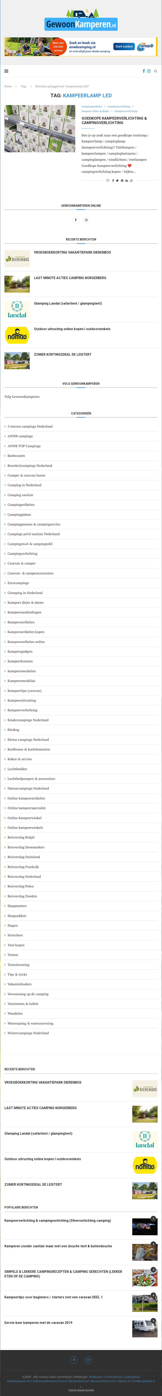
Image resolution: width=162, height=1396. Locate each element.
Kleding (13, 729)
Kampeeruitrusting (22, 700)
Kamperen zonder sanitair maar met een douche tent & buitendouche (59, 1246)
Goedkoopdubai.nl (143, 1381)
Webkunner (96, 1377)
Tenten (13, 954)
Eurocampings (18, 583)
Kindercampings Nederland (28, 720)
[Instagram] (149, 71)
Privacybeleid (113, 1377)
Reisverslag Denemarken (26, 847)
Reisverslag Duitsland (24, 857)
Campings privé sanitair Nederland (34, 534)
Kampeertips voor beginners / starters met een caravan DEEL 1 (55, 1297)
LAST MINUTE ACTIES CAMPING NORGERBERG (71, 278)
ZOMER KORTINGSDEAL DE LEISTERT (63, 354)
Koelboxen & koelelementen (29, 749)
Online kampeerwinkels (25, 827)
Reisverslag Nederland (24, 876)
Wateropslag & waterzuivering (30, 1023)
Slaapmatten (17, 905)
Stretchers (15, 935)
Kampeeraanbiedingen (24, 612)
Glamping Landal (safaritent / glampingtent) (68, 303)
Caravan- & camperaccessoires (31, 573)
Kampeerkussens (20, 661)
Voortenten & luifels (23, 1003)
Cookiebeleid (132, 1377)
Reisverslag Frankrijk (23, 866)
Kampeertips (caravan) (25, 690)
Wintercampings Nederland (28, 1033)
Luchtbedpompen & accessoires (31, 778)
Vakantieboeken (20, 984)
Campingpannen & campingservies (34, 524)
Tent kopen (16, 945)
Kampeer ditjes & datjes (96, 111)
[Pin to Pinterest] (122, 180)
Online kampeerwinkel (25, 817)
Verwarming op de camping (28, 994)
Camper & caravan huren (26, 475)
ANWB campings (20, 436)
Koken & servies (20, 759)
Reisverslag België (21, 837)
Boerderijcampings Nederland (30, 465)
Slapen (13, 925)
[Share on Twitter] (117, 180)
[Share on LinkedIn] (127, 180)
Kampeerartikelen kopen (26, 631)
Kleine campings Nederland (28, 739)
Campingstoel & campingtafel (30, 543)
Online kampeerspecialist (27, 808)
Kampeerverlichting (128, 111)
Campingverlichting (121, 106)
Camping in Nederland (24, 485)
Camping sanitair (20, 495)
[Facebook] (144, 71)
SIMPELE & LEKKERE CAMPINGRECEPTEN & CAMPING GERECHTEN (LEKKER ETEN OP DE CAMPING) (63, 1274)
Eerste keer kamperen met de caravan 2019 (39, 1323)
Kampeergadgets (20, 651)
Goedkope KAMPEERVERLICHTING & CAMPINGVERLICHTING (114, 120)
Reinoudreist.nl (78, 1381)
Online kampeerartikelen (26, 798)
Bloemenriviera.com (103, 1381)
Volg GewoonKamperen (21, 396)
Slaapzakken (17, 915)
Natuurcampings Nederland (28, 788)
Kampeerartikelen (21, 622)
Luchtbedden (17, 769)
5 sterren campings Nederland (30, 426)
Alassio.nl (123, 1381)
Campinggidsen (19, 514)
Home (8, 86)
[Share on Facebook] (113, 180)
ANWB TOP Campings (24, 446)
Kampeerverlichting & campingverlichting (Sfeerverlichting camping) (59, 1221)
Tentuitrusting (18, 964)
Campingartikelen (93, 106)
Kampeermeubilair (21, 680)
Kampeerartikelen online (26, 641)
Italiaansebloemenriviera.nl (50, 1381)
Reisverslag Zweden (22, 896)
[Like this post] (107, 180)
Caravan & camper (22, 563)
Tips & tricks (17, 974)
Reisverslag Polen (21, 886)
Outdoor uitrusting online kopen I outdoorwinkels (73, 329)
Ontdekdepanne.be (19, 1381)
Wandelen (15, 1013)
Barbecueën (16, 455)
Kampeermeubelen (22, 671)
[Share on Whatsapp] (131, 180)
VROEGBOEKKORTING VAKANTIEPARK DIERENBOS (73, 252)
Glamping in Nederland (25, 592)
